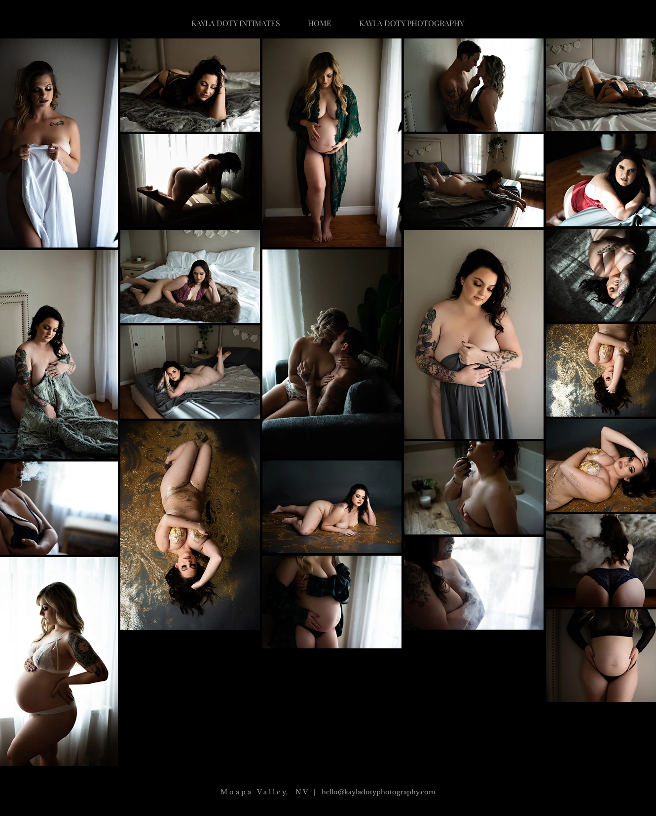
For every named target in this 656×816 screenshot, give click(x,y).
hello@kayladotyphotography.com (379, 792)
